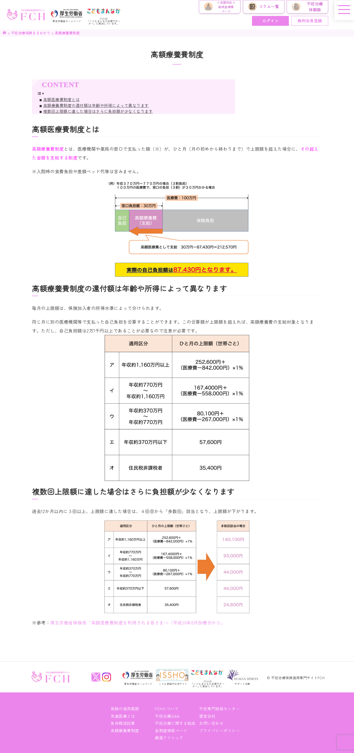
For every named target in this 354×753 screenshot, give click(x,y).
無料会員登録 (310, 21)
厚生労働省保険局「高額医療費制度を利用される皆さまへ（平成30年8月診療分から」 (137, 622)
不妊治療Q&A (167, 716)
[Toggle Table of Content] (40, 92)
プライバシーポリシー (219, 730)
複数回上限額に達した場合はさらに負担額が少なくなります (98, 111)
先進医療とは (123, 716)
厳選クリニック (169, 737)
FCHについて (167, 709)
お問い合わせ (211, 723)
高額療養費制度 (125, 730)
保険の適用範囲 (125, 709)
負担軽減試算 (123, 723)
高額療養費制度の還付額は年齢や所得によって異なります (96, 105)
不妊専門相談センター (219, 709)
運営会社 (207, 716)
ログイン (270, 21)
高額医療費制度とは (61, 99)
